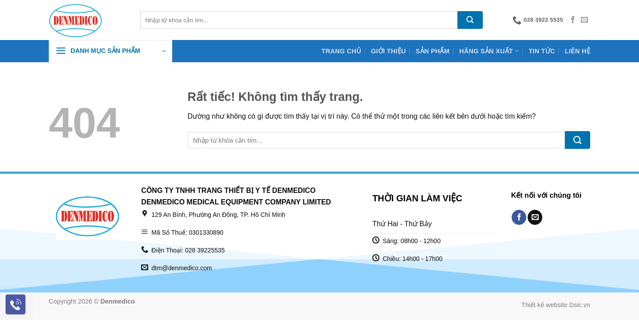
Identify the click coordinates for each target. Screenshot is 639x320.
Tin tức (542, 51)
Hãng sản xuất (489, 51)
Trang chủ (342, 51)
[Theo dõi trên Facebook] (572, 20)
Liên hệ (577, 51)
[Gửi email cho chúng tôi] (584, 20)
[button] (110, 51)
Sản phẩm (433, 51)
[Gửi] (470, 20)
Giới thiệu (388, 51)
